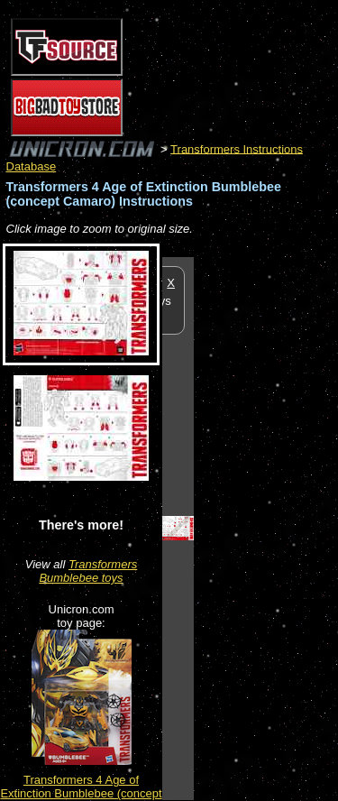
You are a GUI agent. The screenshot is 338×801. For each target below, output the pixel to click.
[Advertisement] (266, 527)
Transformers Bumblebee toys (88, 571)
